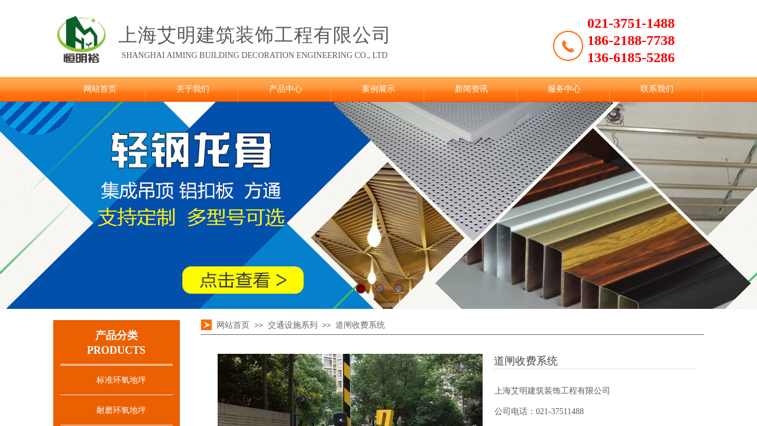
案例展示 (378, 89)
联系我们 (657, 89)
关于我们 (192, 89)
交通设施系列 (293, 325)
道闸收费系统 (360, 325)
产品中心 (285, 89)
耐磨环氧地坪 (121, 410)
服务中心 (564, 89)
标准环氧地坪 (121, 380)
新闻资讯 (471, 89)
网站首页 (100, 89)
